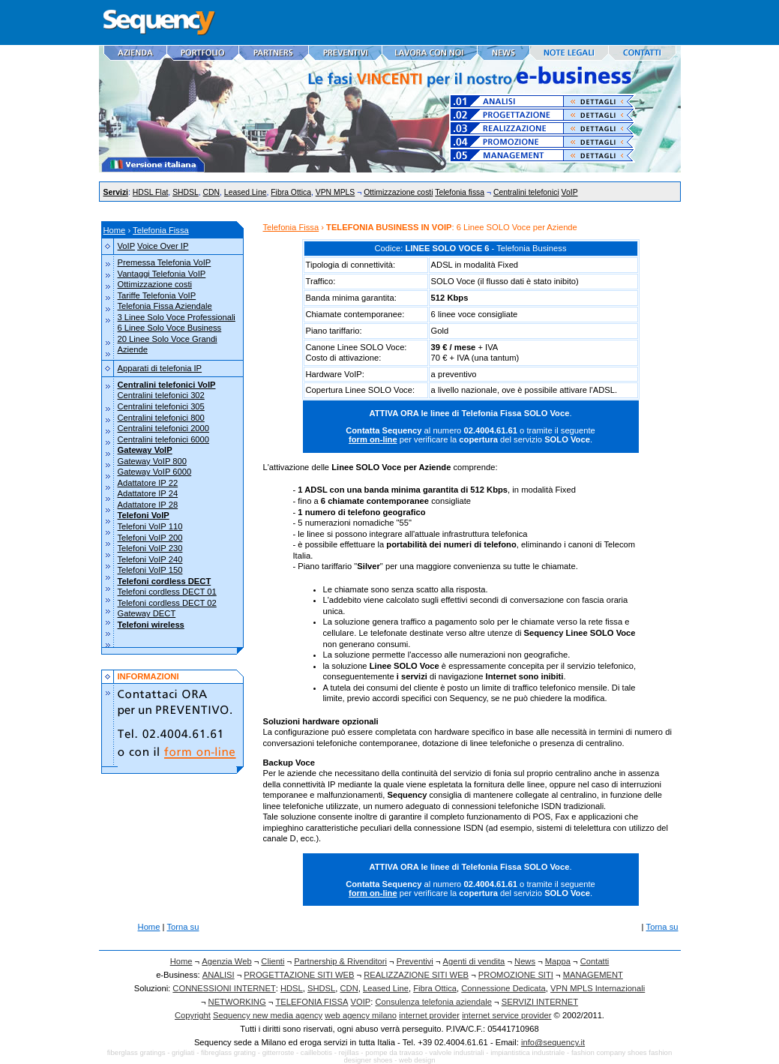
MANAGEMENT (593, 974)
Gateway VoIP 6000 (155, 471)
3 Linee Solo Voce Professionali (176, 317)
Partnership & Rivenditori (340, 961)
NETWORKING (237, 1001)
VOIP (361, 1001)
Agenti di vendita (474, 961)
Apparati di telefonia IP (160, 368)
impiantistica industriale (527, 1052)
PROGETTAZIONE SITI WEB (299, 974)
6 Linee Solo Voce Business (170, 327)
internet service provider (506, 1015)
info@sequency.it (553, 1042)
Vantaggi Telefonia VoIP (162, 273)
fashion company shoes (609, 1052)
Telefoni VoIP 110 (150, 526)
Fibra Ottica (291, 192)
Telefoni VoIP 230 (150, 548)
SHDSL (185, 192)
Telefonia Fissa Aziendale (165, 305)
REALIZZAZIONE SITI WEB (416, 974)
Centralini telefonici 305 (161, 406)
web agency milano (361, 1015)
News (524, 961)
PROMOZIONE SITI (515, 974)
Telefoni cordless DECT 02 (167, 602)
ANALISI (218, 974)
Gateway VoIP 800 (152, 461)
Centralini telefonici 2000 (164, 428)
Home (114, 230)
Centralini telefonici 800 (161, 417)
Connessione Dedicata (503, 988)
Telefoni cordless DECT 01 (167, 591)
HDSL (291, 988)
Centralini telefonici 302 (161, 395)
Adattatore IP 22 (148, 482)
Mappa (558, 961)
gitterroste (278, 1052)
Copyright (193, 1015)
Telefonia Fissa (161, 230)
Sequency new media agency (267, 1015)
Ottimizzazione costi (398, 192)
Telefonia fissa (459, 192)
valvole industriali (457, 1052)
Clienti (272, 961)
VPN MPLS (335, 192)
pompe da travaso (394, 1052)
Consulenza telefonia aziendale (433, 1001)
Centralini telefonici (526, 192)
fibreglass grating (228, 1052)
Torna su (183, 926)
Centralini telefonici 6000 (164, 439)
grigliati (183, 1052)
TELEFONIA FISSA (311, 1001)
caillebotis (316, 1052)
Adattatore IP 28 (148, 504)
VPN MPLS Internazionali (597, 988)
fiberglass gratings (136, 1052)
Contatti (595, 961)
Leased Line (245, 192)
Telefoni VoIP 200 (150, 537)
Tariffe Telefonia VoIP (157, 295)
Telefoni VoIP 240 (150, 559)
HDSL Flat (151, 192)
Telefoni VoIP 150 (150, 569)
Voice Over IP (162, 245)
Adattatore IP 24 (148, 493)
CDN (211, 192)
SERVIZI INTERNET (540, 1001)
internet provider (429, 1015)
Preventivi (415, 961)
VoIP (570, 192)
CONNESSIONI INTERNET (223, 988)
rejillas (349, 1052)
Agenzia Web (226, 961)
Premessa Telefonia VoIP (164, 262)
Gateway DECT (147, 613)
